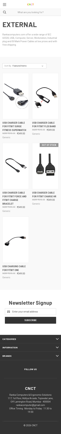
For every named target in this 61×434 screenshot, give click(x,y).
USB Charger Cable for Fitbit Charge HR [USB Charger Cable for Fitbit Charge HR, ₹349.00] (44, 194)
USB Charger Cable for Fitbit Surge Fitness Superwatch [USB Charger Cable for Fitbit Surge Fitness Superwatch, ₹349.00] (14, 126)
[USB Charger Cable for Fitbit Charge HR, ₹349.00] (45, 166)
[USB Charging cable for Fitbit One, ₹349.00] (15, 239)
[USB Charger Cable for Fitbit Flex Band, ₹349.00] (45, 96)
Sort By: (8, 66)
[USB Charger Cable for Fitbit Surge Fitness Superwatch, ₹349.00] (15, 96)
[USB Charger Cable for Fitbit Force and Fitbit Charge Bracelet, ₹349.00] (15, 166)
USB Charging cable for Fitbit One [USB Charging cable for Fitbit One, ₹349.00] (14, 268)
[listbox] (28, 65)
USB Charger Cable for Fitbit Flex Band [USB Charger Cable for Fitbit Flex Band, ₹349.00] (44, 124)
